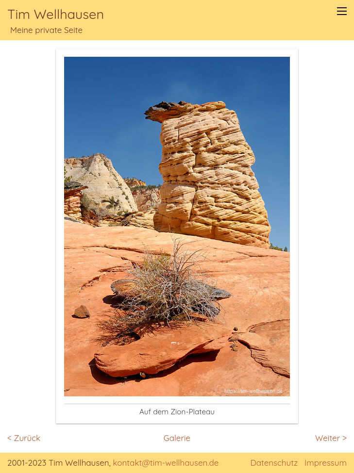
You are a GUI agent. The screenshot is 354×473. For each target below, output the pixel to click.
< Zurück (23, 438)
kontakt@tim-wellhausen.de (166, 462)
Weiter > (331, 438)
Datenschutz (274, 462)
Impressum (325, 462)
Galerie (177, 438)
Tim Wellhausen (55, 14)
